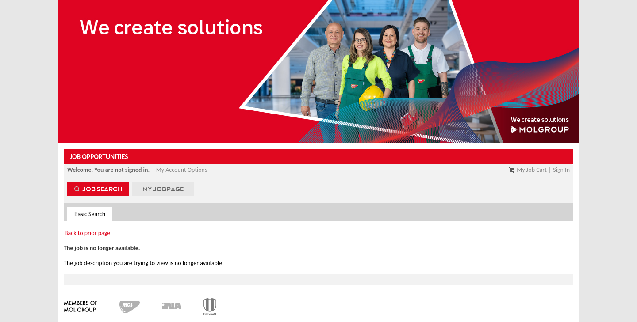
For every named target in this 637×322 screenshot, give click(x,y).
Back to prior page (87, 233)
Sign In (561, 170)
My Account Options (181, 170)
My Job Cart (532, 170)
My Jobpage (163, 189)
